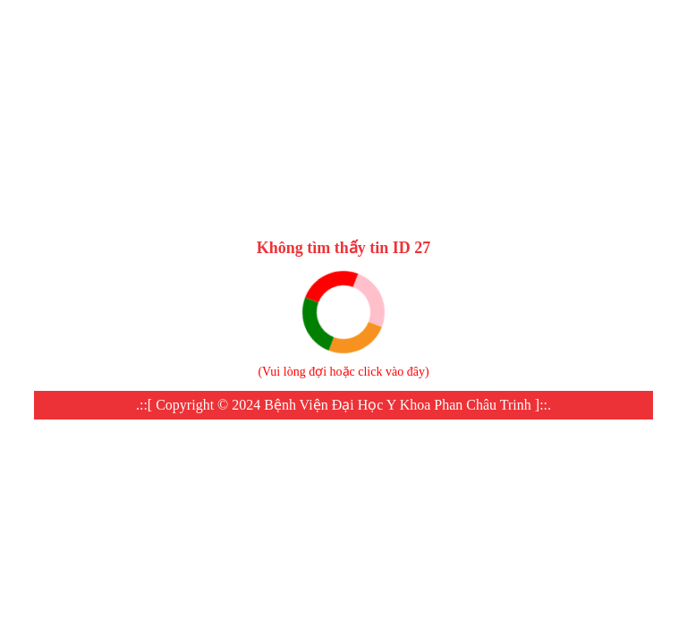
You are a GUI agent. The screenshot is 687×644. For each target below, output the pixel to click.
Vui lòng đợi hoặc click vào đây (343, 371)
